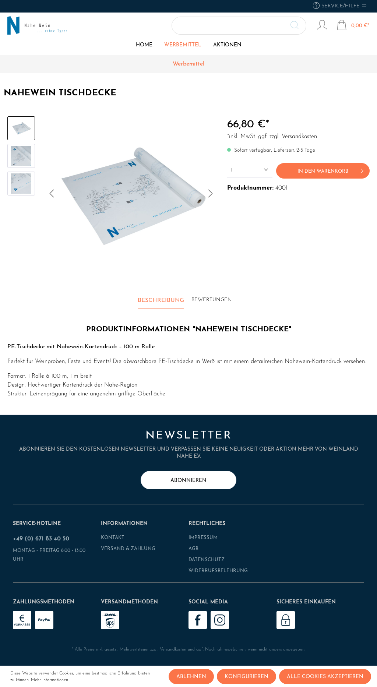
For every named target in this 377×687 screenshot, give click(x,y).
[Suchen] (298, 26)
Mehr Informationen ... (51, 680)
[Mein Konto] (322, 26)
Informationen (124, 523)
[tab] (161, 300)
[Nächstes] (210, 195)
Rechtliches (206, 523)
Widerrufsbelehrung (218, 570)
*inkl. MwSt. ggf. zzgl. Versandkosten (272, 137)
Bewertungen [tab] (211, 300)
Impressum (203, 537)
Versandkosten (173, 649)
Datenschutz (206, 559)
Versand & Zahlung (128, 548)
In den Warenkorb (331, 169)
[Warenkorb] (352, 26)
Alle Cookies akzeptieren (325, 677)
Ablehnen (191, 677)
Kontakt (112, 537)
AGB (193, 548)
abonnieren (188, 480)
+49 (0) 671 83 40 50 (41, 539)
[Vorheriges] (51, 195)
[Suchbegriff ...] (239, 26)
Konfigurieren (246, 677)
